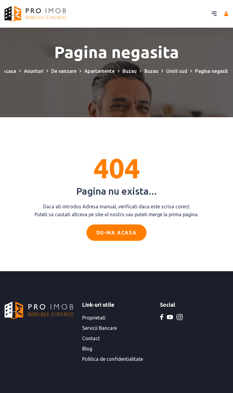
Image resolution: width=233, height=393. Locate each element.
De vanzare (63, 71)
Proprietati (94, 317)
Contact (91, 338)
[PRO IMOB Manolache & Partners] (35, 14)
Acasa (9, 71)
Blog (87, 348)
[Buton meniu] (214, 13)
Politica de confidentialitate (112, 359)
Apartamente (99, 71)
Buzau (130, 71)
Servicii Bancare (99, 328)
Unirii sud (176, 71)
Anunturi (33, 71)
